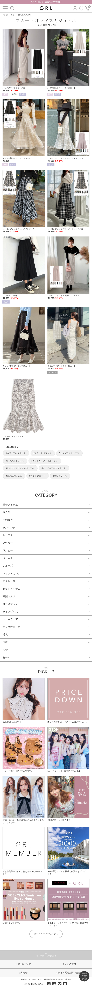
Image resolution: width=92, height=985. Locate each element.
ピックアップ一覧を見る (46, 934)
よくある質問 (69, 964)
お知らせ (23, 972)
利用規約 (24, 979)
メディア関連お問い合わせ (69, 972)
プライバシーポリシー (36, 979)
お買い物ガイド (23, 964)
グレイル (6, 15)
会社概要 (68, 979)
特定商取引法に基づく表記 (54, 979)
